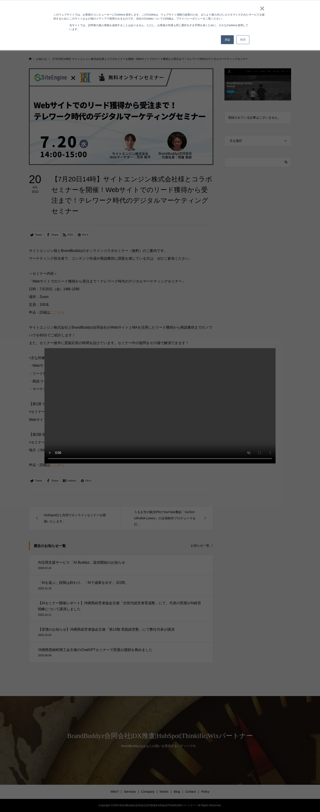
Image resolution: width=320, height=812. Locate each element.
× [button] (262, 8)
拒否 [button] (243, 39)
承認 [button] (227, 39)
